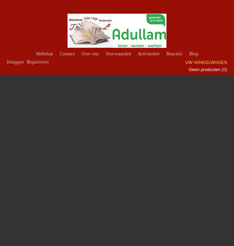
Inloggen (15, 62)
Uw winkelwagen (206, 62)
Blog (193, 53)
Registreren (37, 62)
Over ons (90, 53)
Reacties (174, 53)
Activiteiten (149, 53)
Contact (67, 53)
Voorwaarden (118, 53)
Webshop (44, 53)
